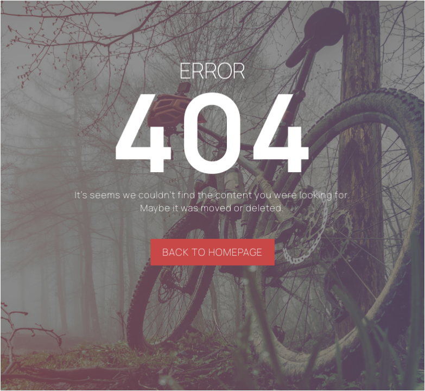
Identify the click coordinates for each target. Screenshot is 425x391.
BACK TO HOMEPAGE (212, 251)
